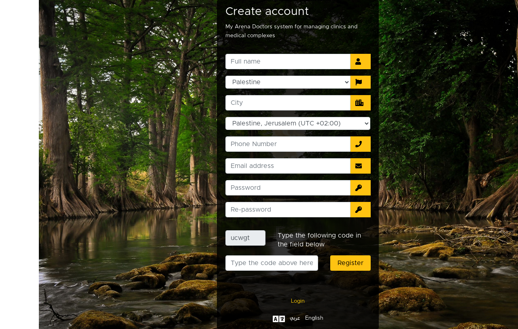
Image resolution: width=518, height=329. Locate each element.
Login (259, 301)
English (275, 318)
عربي (256, 318)
